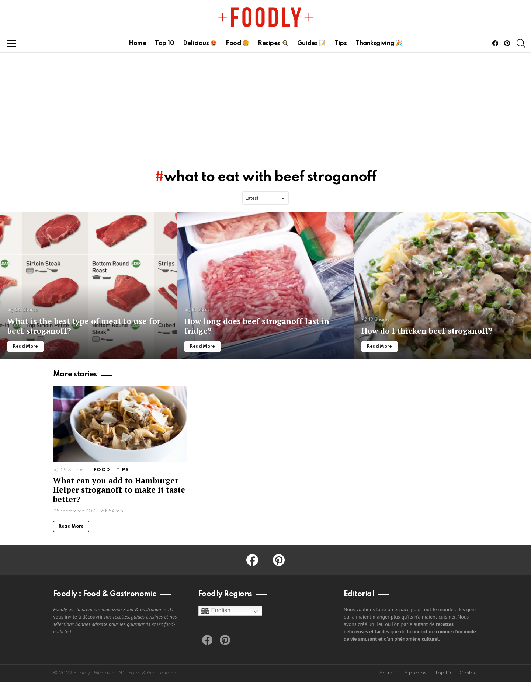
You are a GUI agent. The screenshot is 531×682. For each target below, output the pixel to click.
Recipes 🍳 (273, 43)
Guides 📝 (311, 43)
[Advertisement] (265, 108)
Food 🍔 (237, 43)
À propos (415, 673)
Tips (340, 43)
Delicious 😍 (200, 43)
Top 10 (164, 43)
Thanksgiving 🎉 (378, 43)
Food (102, 469)
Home (137, 43)
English (215, 610)
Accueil (387, 673)
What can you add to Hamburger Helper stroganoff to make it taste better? (119, 489)
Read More (71, 526)
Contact (468, 673)
